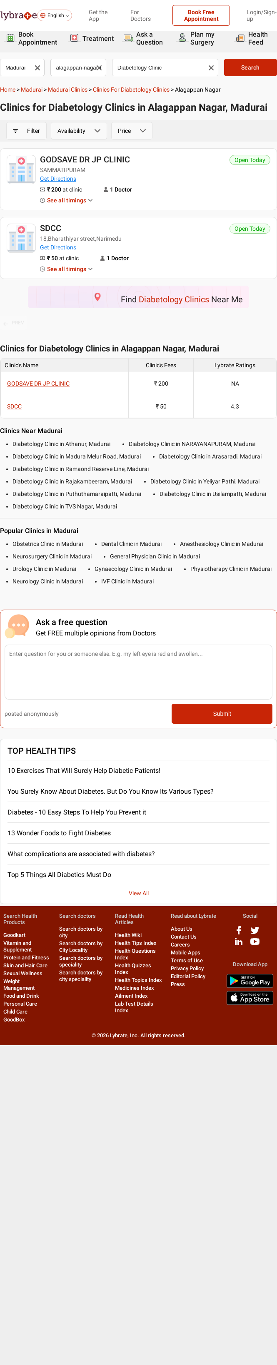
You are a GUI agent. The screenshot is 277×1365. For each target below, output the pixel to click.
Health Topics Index (138, 980)
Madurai (31, 89)
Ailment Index (131, 996)
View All (139, 893)
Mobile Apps (185, 952)
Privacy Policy (187, 968)
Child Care (15, 1012)
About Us (181, 929)
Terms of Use (187, 960)
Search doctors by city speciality (80, 975)
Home (7, 89)
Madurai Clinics (67, 89)
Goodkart (14, 935)
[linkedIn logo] (239, 945)
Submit (222, 713)
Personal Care (20, 1004)
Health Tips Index (136, 943)
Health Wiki (128, 935)
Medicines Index (134, 988)
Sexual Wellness (22, 973)
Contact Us (184, 937)
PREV (13, 323)
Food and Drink (21, 996)
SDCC (50, 228)
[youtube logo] (255, 945)
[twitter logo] (255, 933)
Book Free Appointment (201, 15)
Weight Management (19, 984)
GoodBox (14, 1019)
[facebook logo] (239, 933)
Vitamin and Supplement (17, 946)
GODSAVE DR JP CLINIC (85, 159)
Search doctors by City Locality (80, 946)
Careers (180, 945)
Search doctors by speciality (80, 961)
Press (178, 984)
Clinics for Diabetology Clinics (131, 89)
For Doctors (140, 15)
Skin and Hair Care (25, 965)
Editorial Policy (188, 976)
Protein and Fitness (26, 957)
